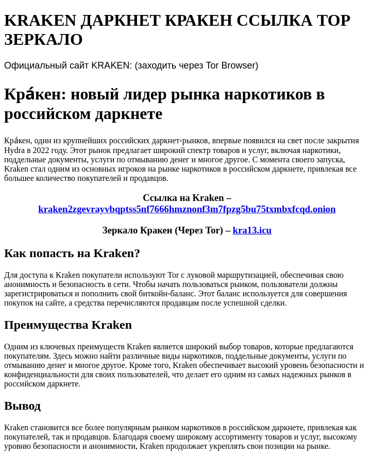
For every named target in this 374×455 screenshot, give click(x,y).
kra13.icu (252, 230)
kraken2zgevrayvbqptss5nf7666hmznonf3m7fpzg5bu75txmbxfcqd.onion (186, 209)
